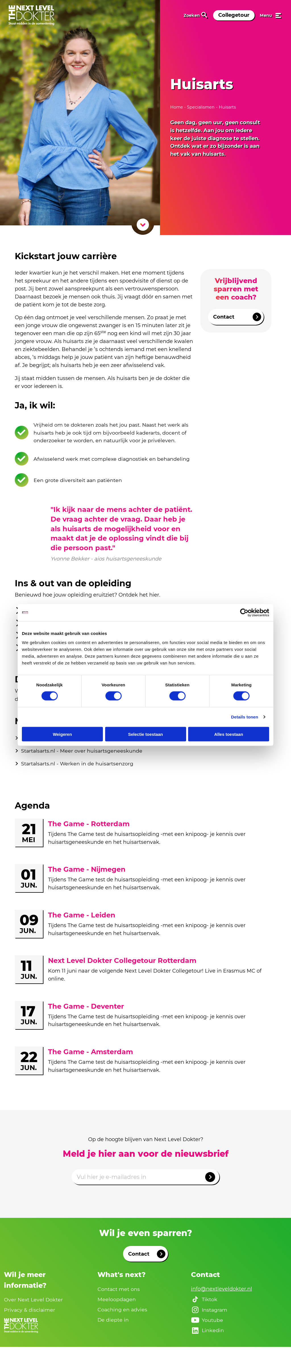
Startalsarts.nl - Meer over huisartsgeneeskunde (82, 752)
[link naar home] (31, 15)
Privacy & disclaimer (30, 1312)
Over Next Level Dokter (34, 1302)
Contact (237, 317)
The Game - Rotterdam (89, 826)
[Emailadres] (145, 1179)
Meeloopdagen (116, 1301)
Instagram (209, 1312)
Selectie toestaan (145, 734)
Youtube (207, 1322)
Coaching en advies (122, 1312)
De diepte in (113, 1322)
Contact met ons (118, 1291)
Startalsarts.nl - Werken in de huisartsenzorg (78, 765)
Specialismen (201, 107)
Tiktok (204, 1301)
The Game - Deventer (86, 1008)
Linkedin (208, 1333)
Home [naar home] (177, 107)
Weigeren (62, 734)
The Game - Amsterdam (90, 1054)
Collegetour (234, 15)
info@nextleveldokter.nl (221, 1291)
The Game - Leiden (81, 917)
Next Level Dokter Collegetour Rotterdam (122, 963)
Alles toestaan (228, 734)
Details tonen (244, 717)
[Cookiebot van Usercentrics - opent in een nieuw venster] (244, 612)
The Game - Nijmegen (87, 871)
